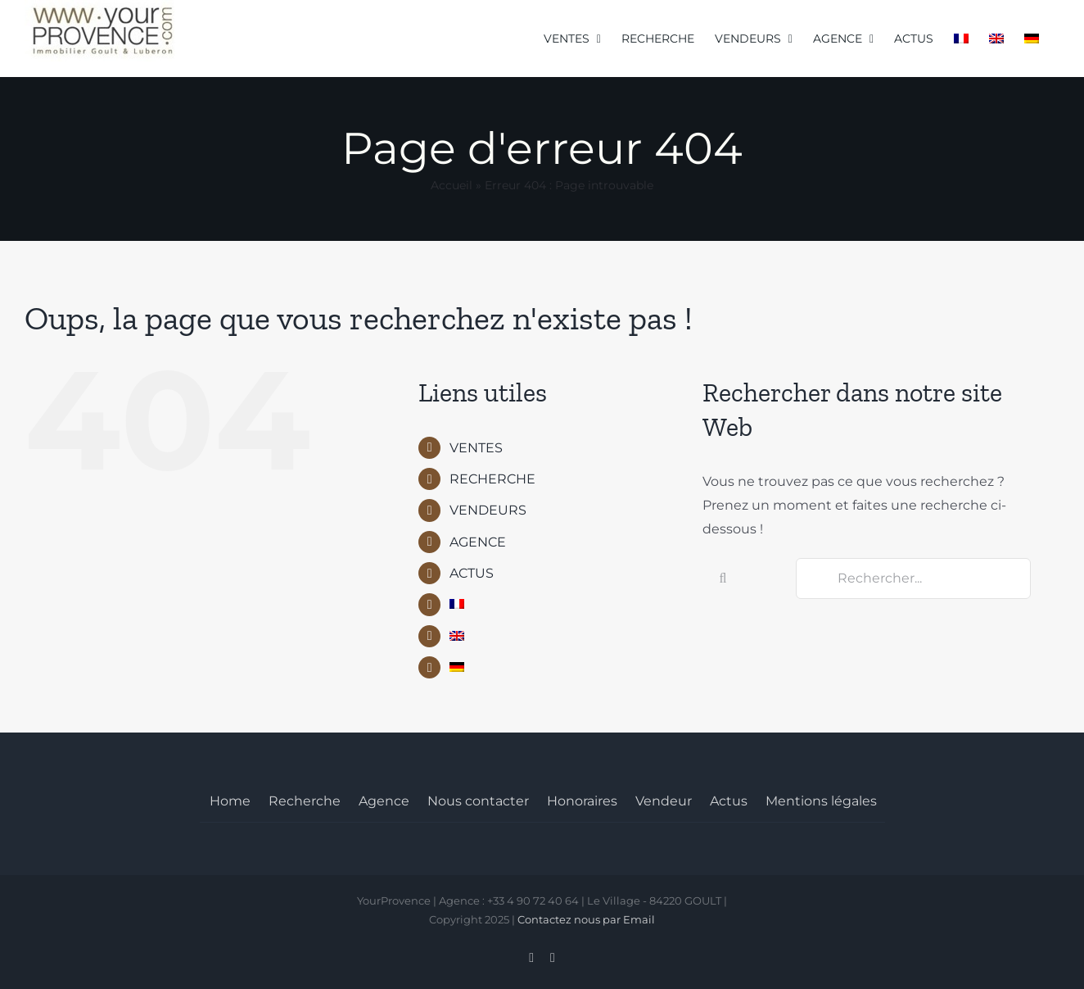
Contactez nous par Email (586, 919)
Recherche (305, 801)
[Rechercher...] (913, 578)
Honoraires (582, 801)
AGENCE (477, 542)
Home (230, 801)
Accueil (451, 185)
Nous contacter (478, 801)
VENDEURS (487, 510)
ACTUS (471, 573)
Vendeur (663, 801)
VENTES (476, 448)
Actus (729, 801)
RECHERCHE (492, 479)
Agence (384, 801)
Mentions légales (821, 801)
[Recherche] (722, 578)
